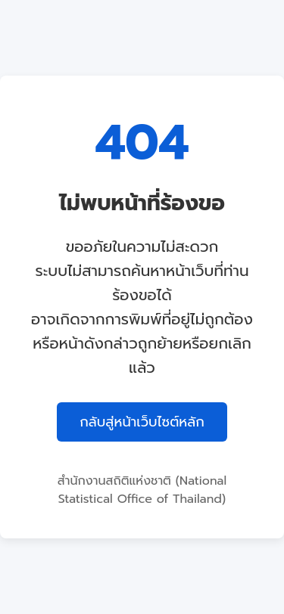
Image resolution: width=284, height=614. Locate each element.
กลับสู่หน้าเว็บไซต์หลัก (142, 422)
